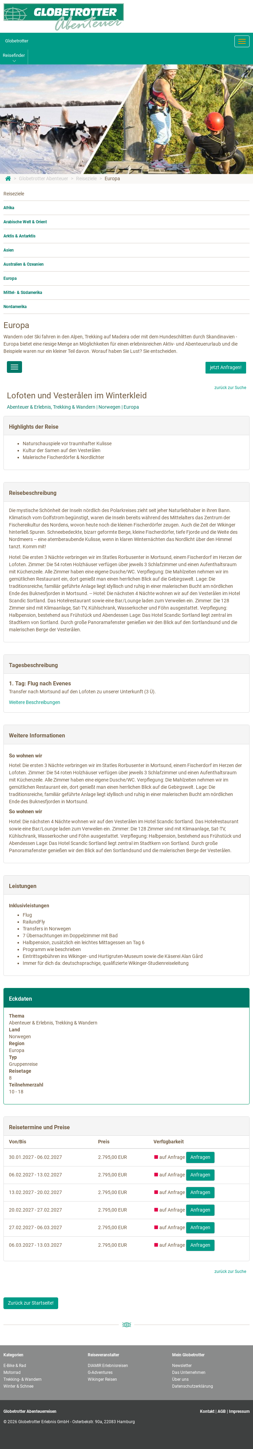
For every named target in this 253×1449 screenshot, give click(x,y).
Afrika (8, 207)
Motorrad (12, 1372)
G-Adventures (100, 1372)
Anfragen (200, 1157)
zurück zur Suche (230, 387)
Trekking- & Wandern (22, 1379)
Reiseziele (86, 178)
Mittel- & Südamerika (22, 292)
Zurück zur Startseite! (31, 1303)
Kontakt (207, 1411)
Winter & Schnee (18, 1386)
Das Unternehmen (188, 1372)
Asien (8, 250)
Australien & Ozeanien (23, 264)
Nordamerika (15, 306)
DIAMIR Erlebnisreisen (108, 1365)
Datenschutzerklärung (192, 1386)
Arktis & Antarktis (19, 236)
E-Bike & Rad (14, 1365)
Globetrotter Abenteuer (43, 178)
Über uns (180, 1379)
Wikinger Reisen (102, 1379)
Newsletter (182, 1365)
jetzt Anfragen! (226, 367)
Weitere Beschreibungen (34, 702)
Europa (112, 178)
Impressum (239, 1411)
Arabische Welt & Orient (25, 222)
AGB (222, 1411)
